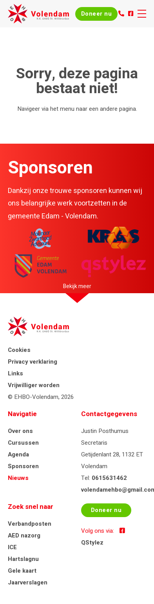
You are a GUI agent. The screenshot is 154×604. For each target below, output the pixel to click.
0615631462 (109, 478)
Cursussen (23, 442)
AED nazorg (24, 535)
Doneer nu (96, 13)
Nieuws (18, 478)
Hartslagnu (23, 559)
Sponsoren (23, 466)
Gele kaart (22, 570)
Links (15, 373)
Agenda (18, 454)
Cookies (19, 350)
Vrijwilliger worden (34, 385)
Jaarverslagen (27, 582)
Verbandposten (29, 523)
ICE (12, 547)
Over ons (20, 431)
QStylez (92, 542)
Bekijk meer (77, 286)
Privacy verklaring (32, 361)
